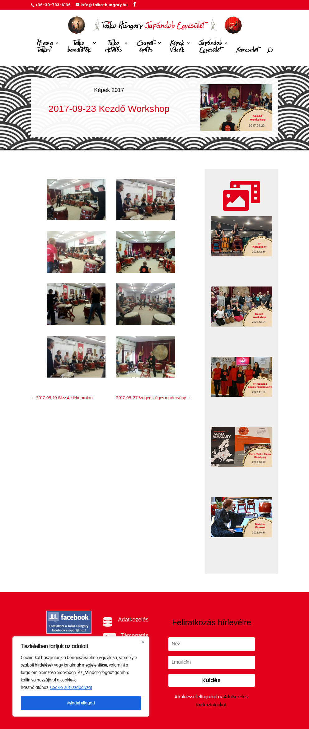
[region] (80, 676)
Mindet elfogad (81, 703)
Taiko (79, 48)
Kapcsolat (247, 50)
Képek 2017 (109, 90)
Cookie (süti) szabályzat (71, 687)
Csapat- (146, 48)
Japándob (210, 48)
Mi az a (45, 48)
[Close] (143, 641)
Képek (177, 48)
